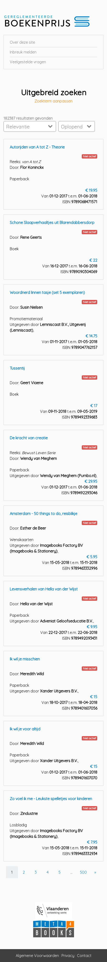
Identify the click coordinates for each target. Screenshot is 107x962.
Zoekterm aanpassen (53, 101)
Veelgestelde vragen (28, 61)
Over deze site (22, 42)
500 (83, 872)
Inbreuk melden (23, 52)
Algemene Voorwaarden (37, 955)
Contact (84, 955)
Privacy (67, 955)
